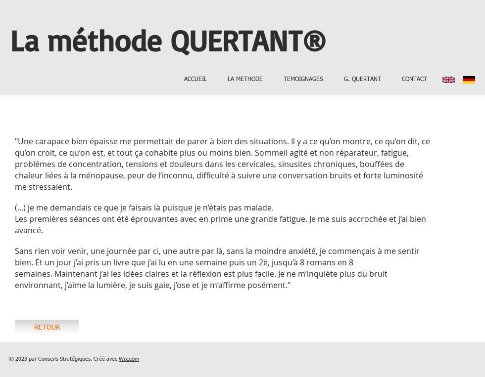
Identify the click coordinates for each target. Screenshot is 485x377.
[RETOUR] (47, 328)
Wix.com (129, 359)
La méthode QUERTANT (156, 40)
